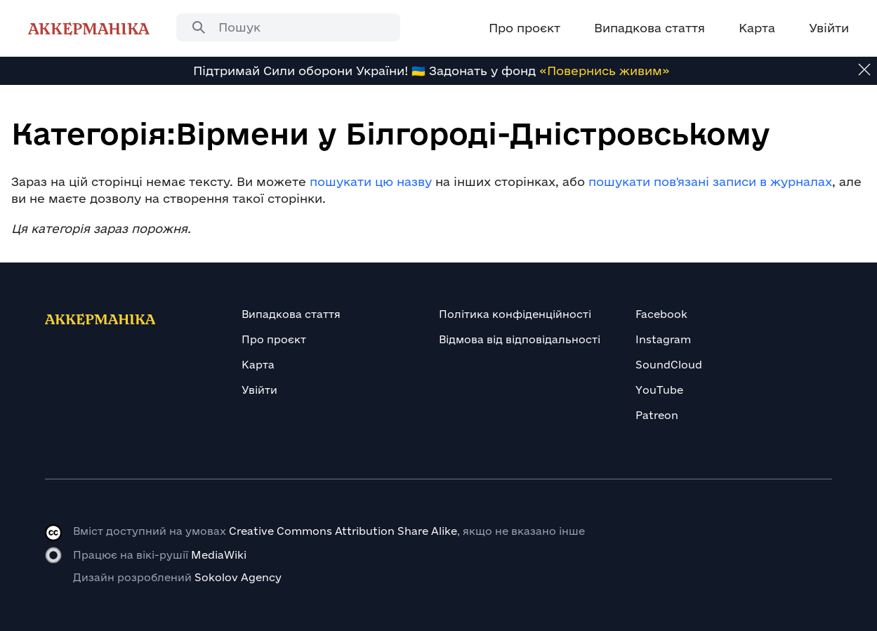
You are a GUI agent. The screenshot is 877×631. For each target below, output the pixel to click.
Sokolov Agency (238, 577)
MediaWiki (218, 555)
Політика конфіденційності (515, 314)
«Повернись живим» (604, 70)
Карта (258, 365)
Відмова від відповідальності (519, 339)
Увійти (259, 390)
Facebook (661, 314)
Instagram (663, 339)
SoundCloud (668, 365)
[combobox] (288, 27)
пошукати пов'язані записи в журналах (710, 181)
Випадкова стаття (291, 314)
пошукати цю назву (371, 181)
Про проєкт (274, 339)
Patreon (656, 415)
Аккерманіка (88, 28)
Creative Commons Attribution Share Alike (343, 531)
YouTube (659, 390)
